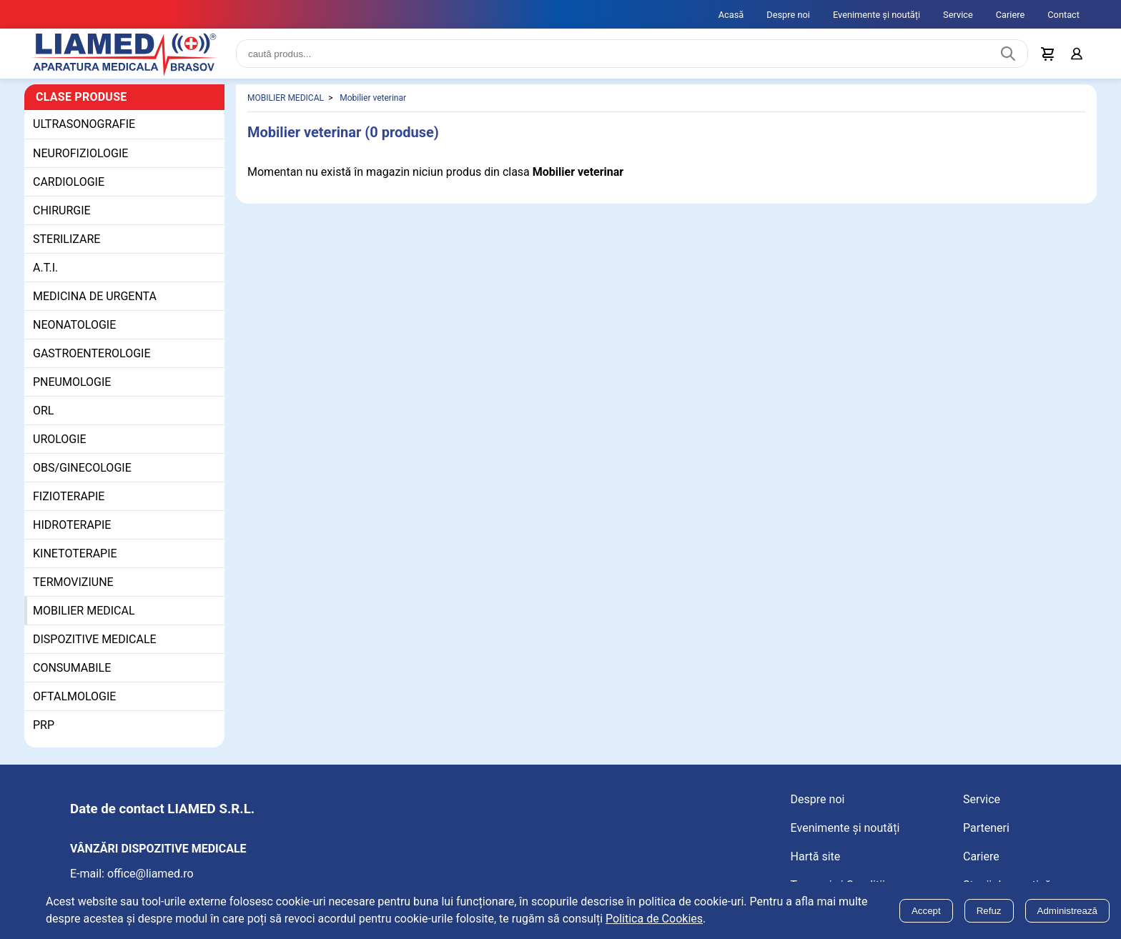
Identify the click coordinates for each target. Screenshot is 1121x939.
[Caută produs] (1008, 54)
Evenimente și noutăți (876, 14)
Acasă (731, 14)
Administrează (1067, 910)
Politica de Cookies (654, 918)
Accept (926, 910)
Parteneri (986, 828)
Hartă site (816, 857)
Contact (1063, 14)
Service (958, 14)
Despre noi (788, 14)
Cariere (1010, 14)
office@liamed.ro (150, 874)
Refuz (989, 910)
